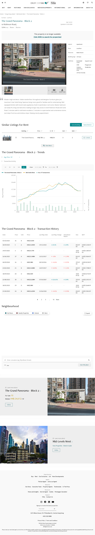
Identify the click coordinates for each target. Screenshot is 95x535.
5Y (14, 167)
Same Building (76, 125)
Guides (51, 492)
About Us (47, 484)
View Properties (58, 446)
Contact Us (49, 497)
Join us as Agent (52, 481)
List (50, 476)
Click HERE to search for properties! (47, 37)
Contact (87, 137)
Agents (47, 479)
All (24, 167)
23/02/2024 (6, 268)
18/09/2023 (6, 274)
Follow (9, 405)
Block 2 (42, 14)
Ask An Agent (44, 492)
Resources (47, 489)
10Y (19, 167)
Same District (87, 125)
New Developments (58, 476)
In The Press (66, 486)
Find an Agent (42, 481)
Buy (32, 476)
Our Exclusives (43, 476)
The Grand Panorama (33, 14)
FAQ (43, 497)
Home (2, 14)
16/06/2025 (6, 256)
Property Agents (48, 486)
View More (47, 145)
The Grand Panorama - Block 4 (29, 138)
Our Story (28, 486)
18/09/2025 (6, 245)
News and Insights (33, 492)
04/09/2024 (6, 262)
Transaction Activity (10, 161)
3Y (9, 167)
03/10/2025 (6, 240)
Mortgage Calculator (61, 492)
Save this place (84, 365)
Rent (36, 476)
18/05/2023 (6, 285)
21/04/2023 (6, 291)
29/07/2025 (6, 250)
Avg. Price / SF (8, 157)
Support (47, 495)
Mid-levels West (20, 14)
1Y (5, 167)
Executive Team (37, 486)
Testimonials (57, 486)
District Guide (67, 446)
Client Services (47, 474)
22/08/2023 (6, 279)
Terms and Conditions (51, 520)
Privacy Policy (41, 520)
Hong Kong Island (10, 14)
